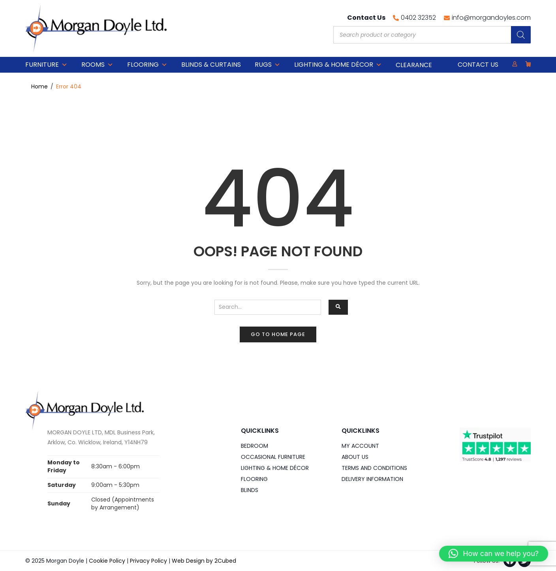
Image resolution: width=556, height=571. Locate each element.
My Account (360, 446)
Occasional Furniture (273, 457)
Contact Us (478, 64)
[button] (493, 554)
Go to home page (278, 334)
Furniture (46, 65)
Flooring (147, 65)
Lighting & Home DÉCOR (338, 65)
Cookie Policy (107, 561)
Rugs (267, 65)
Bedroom (254, 446)
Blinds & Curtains (211, 64)
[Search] (521, 34)
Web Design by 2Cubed (204, 561)
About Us (355, 457)
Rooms (97, 65)
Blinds (249, 490)
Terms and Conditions (374, 468)
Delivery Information (372, 479)
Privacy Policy (148, 561)
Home (39, 86)
